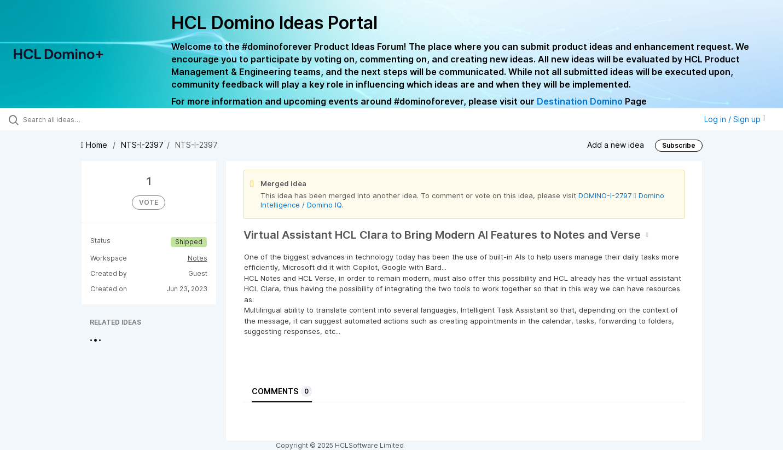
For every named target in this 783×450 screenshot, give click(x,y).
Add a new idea (615, 144)
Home (95, 144)
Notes (197, 258)
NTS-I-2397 (142, 144)
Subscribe (678, 145)
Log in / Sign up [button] (734, 119)
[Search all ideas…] (92, 119)
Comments (282, 391)
